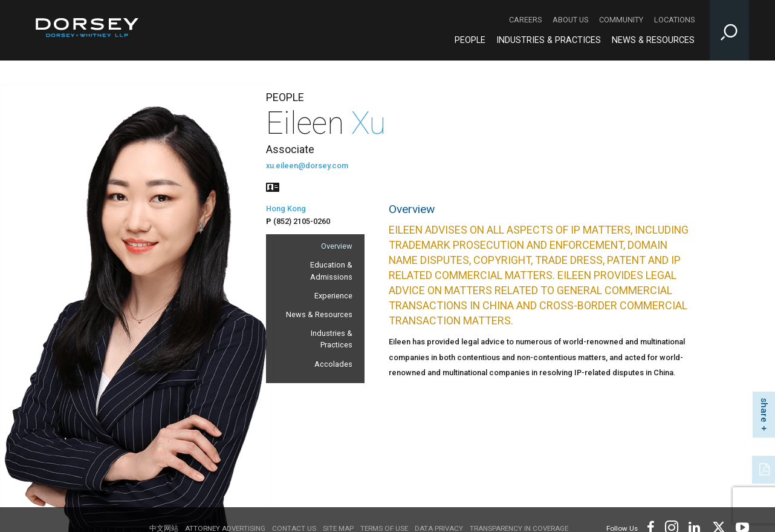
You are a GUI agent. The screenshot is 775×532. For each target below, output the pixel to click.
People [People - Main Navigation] (470, 40)
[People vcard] (272, 186)
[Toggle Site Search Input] (729, 30)
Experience (333, 295)
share (764, 410)
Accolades (333, 364)
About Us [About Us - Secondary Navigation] (570, 19)
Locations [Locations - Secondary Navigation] (674, 19)
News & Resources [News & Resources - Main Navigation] (653, 40)
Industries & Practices (331, 339)
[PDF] (765, 468)
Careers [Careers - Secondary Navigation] (525, 19)
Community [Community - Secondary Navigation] (621, 19)
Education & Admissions (331, 270)
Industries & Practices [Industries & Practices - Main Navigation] (548, 40)
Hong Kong (286, 208)
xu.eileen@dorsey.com (307, 165)
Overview (336, 246)
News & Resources (319, 314)
